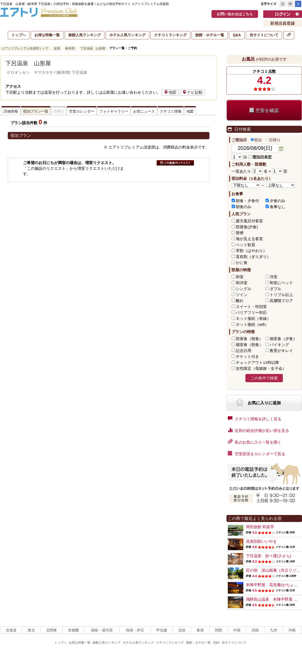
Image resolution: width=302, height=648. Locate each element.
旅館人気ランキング (84, 35)
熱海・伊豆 (135, 630)
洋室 (273, 277)
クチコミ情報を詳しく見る (254, 418)
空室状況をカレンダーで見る (256, 453)
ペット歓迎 (245, 244)
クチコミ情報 (171, 111)
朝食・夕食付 (247, 200)
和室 (240, 277)
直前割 (253, 256)
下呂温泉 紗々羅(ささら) (268, 556)
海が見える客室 (249, 239)
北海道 (11, 630)
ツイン (241, 294)
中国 (236, 630)
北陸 (181, 630)
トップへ (18, 35)
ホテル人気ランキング (127, 35)
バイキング (279, 344)
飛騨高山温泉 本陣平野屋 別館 (273, 599)
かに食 (241, 262)
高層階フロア (281, 300)
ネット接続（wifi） (252, 324)
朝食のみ (243, 206)
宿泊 (256, 140)
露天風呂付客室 (249, 221)
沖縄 (292, 630)
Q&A (237, 35)
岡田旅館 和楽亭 (260, 527)
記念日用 (243, 350)
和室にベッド (281, 283)
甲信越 (161, 630)
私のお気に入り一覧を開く (254, 441)
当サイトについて (264, 35)
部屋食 (249, 338)
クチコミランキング (170, 35)
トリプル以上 (281, 294)
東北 (31, 630)
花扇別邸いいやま (261, 541)
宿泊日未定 (260, 157)
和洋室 (241, 283)
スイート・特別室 (251, 306)
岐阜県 (70, 48)
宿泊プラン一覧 (35, 111)
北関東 (51, 630)
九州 (273, 630)
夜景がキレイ (281, 350)
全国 (57, 48)
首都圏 (73, 630)
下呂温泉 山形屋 (92, 48)
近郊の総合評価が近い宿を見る (258, 430)
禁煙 (240, 233)
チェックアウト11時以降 (257, 362)
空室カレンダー (81, 111)
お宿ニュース (144, 111)
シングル (243, 288)
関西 (218, 630)
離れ (240, 300)
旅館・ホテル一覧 (209, 35)
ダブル (275, 288)
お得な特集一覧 (47, 35)
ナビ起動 (192, 92)
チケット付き (247, 356)
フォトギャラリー (113, 111)
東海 (200, 630)
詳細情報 (11, 111)
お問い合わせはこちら (235, 14)
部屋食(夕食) (247, 227)
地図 (170, 92)
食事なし (277, 206)
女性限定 (261, 368)
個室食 (283, 338)
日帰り (273, 140)
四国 (255, 630)
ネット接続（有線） (253, 318)
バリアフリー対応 (251, 312)
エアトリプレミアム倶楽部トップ (25, 48)
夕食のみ (277, 200)
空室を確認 (264, 110)
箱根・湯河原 (102, 630)
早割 (251, 250)
